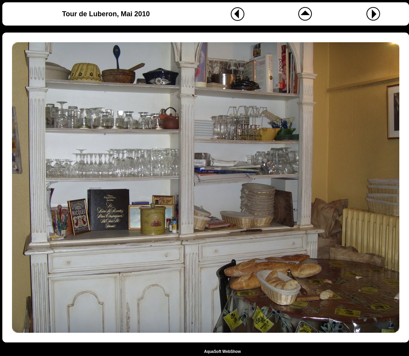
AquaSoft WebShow (222, 351)
